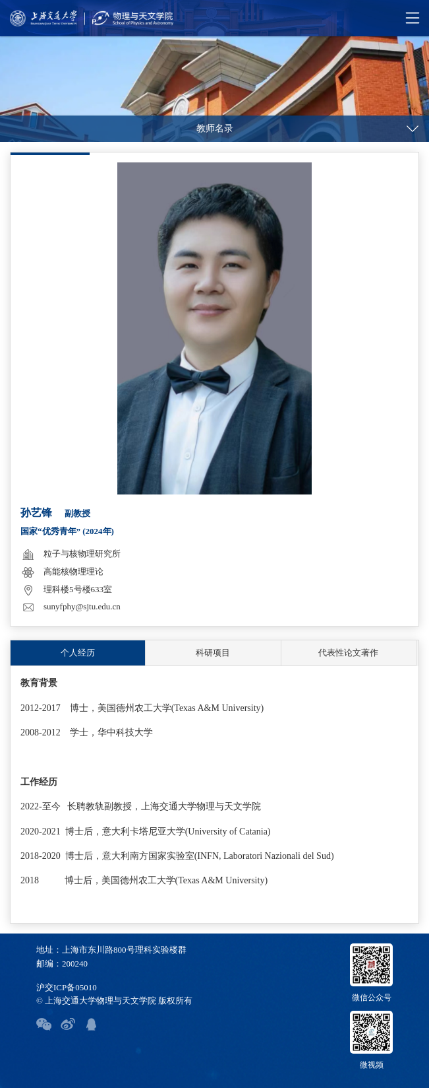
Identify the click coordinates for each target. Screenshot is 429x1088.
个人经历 (78, 653)
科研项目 (213, 653)
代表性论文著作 (348, 653)
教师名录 (214, 128)
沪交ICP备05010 (66, 987)
